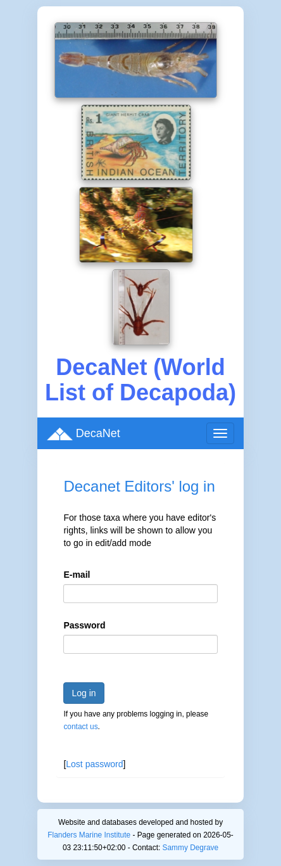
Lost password (94, 764)
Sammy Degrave (191, 847)
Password (84, 625)
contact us (80, 726)
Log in (84, 693)
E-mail (76, 575)
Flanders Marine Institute (88, 835)
